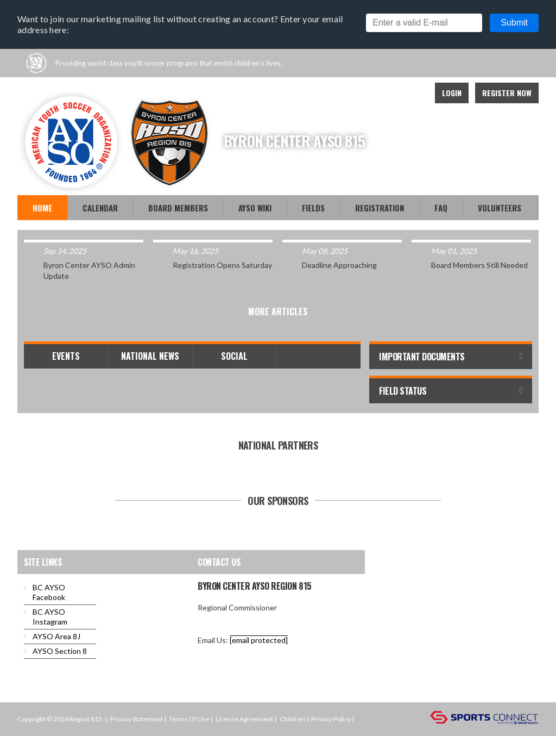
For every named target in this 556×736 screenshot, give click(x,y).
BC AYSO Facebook (49, 592)
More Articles (278, 311)
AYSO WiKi (254, 208)
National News (150, 356)
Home (42, 208)
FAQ (440, 208)
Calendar (100, 208)
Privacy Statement (136, 719)
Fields (313, 208)
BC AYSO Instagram (50, 616)
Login (452, 92)
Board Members (178, 208)
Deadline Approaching (339, 265)
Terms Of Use (189, 719)
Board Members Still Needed (479, 265)
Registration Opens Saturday (222, 265)
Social (234, 356)
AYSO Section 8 (60, 651)
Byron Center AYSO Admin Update (89, 270)
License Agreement (244, 719)
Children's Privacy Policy (315, 719)
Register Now (507, 92)
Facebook (390, 93)
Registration (379, 208)
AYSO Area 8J (56, 636)
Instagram (414, 93)
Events (66, 356)
